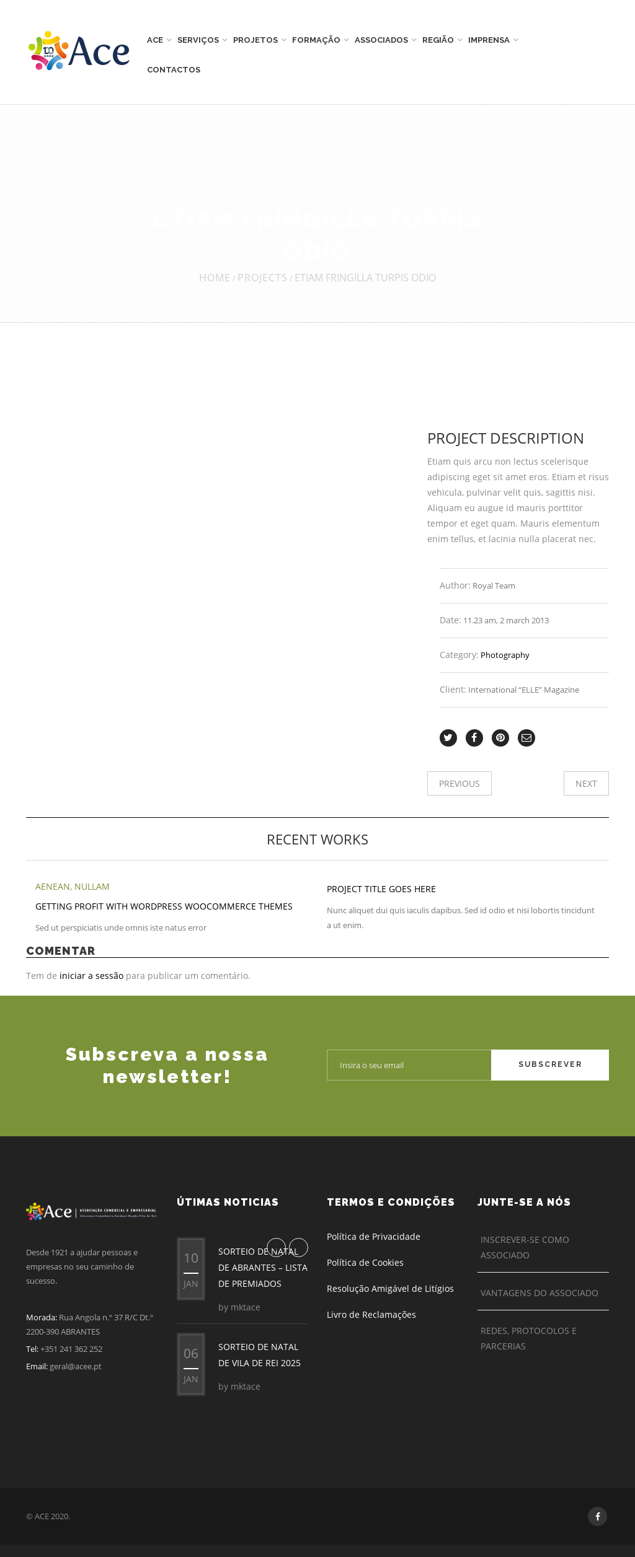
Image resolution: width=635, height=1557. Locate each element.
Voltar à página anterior (542, 245)
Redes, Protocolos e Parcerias (529, 1338)
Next (586, 783)
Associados (381, 40)
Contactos (173, 69)
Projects (263, 277)
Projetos (255, 40)
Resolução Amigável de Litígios (390, 1288)
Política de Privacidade (373, 1236)
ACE (155, 40)
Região (438, 40)
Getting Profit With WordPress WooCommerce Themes (164, 906)
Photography (505, 654)
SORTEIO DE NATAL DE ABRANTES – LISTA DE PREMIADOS (263, 1267)
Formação (316, 40)
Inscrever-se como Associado (525, 1247)
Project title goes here (381, 889)
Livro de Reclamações (371, 1314)
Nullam (92, 886)
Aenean (52, 886)
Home (215, 277)
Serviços (198, 40)
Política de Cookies (365, 1262)
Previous (459, 783)
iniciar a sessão (91, 975)
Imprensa (489, 40)
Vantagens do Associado (539, 1293)
